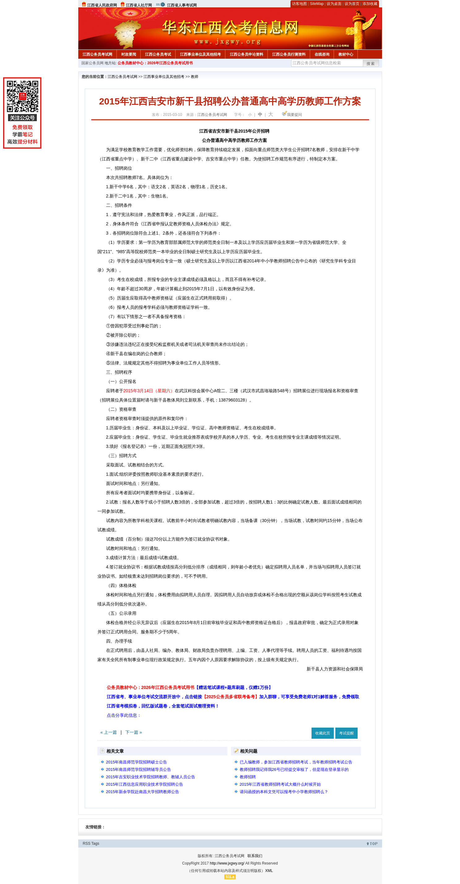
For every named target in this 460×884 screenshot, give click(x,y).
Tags (95, 843)
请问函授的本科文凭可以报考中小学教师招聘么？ (284, 791)
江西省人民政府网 (102, 5)
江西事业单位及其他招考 (200, 54)
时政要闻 (128, 54)
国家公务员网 (92, 63)
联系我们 (254, 856)
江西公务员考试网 (97, 54)
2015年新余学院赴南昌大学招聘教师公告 (142, 791)
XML (269, 871)
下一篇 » (133, 732)
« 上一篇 (109, 732)
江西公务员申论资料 (246, 54)
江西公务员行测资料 (289, 54)
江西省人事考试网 (182, 5)
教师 (194, 76)
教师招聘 (248, 777)
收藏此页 (322, 733)
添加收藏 (370, 4)
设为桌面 (334, 4)
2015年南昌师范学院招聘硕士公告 (136, 762)
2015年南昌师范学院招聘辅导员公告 (138, 769)
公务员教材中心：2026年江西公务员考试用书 (155, 63)
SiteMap (317, 4)
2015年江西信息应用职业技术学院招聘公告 (144, 784)
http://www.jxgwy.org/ (227, 863)
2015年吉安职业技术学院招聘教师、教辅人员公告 (151, 777)
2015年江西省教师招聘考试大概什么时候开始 (280, 784)
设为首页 (352, 4)
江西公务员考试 (158, 54)
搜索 (371, 64)
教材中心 (345, 54)
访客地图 (299, 4)
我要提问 (294, 115)
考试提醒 (346, 733)
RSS (87, 843)
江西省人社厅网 (139, 5)
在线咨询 (322, 54)
